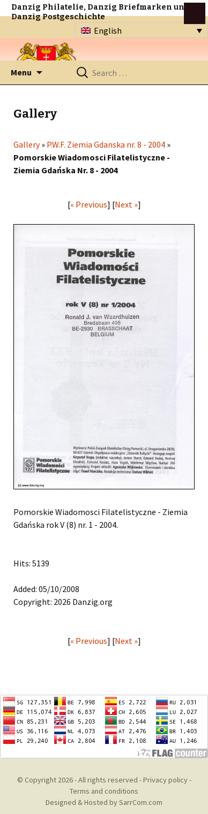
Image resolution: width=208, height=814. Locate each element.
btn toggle (194, 13)
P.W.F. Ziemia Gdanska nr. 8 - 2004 (106, 144)
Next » (126, 204)
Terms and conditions (104, 791)
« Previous (88, 204)
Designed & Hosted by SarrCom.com (104, 802)
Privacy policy (165, 780)
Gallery (26, 144)
